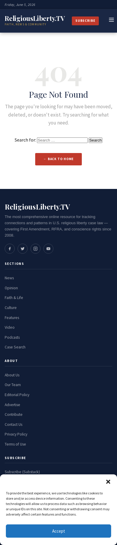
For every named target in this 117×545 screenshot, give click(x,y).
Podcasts (12, 337)
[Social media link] (10, 249)
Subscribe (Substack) (22, 471)
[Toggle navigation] (111, 21)
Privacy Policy (16, 434)
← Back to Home (58, 159)
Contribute (14, 414)
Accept (58, 531)
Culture (11, 307)
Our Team (13, 384)
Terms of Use (15, 444)
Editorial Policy (17, 394)
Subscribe (85, 21)
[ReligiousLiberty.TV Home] (35, 21)
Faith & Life (14, 297)
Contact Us (13, 424)
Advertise (12, 404)
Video (10, 327)
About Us (12, 375)
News (9, 277)
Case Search (15, 347)
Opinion (11, 287)
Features (12, 317)
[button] (108, 482)
